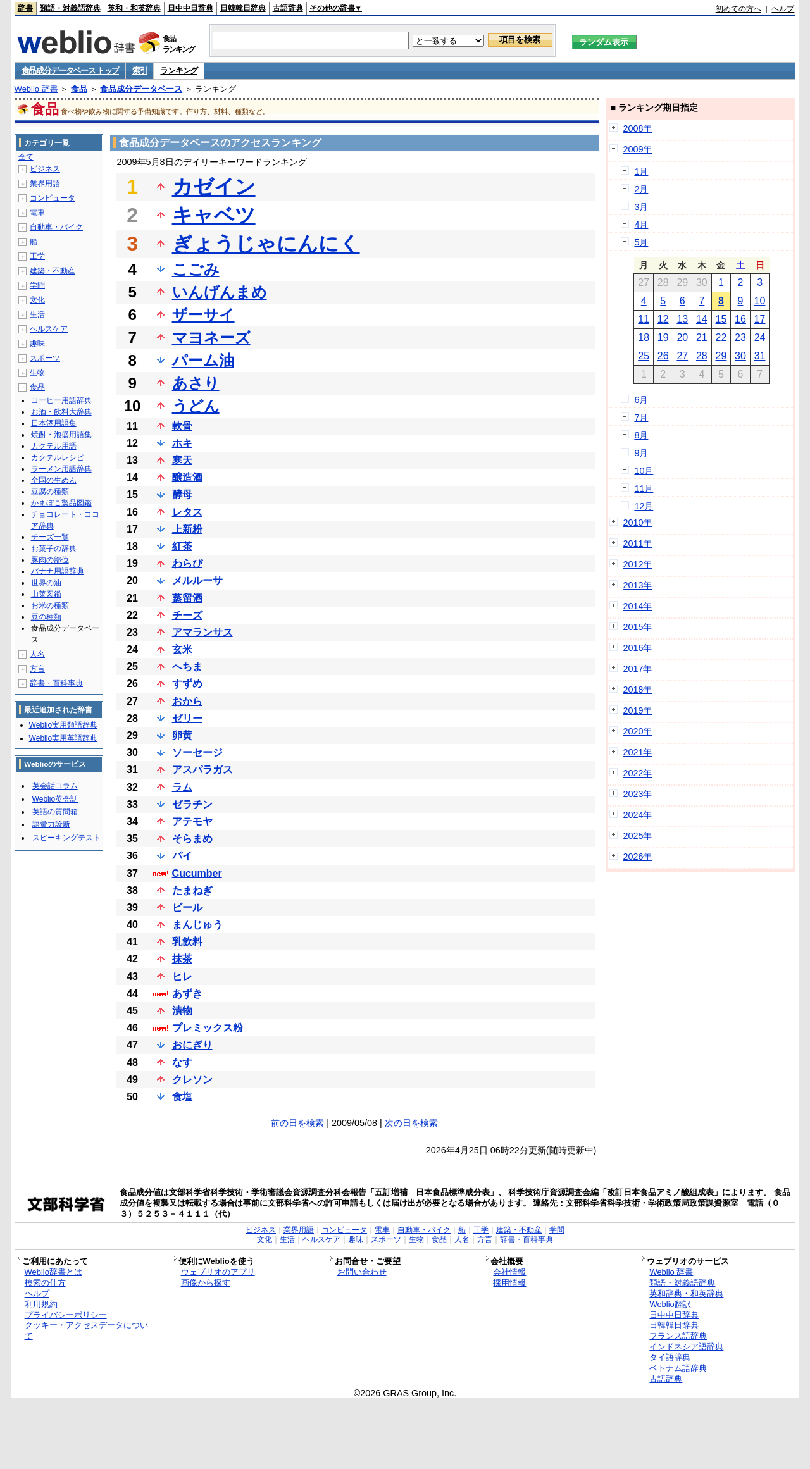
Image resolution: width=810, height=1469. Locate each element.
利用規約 (41, 1304)
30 (740, 355)
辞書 (25, 8)
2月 (641, 189)
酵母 (182, 494)
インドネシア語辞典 (686, 1346)
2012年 (637, 564)
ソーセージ (197, 752)
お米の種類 (50, 605)
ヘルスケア (49, 329)
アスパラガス (202, 769)
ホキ (182, 443)
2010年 (637, 523)
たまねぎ (192, 890)
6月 (641, 400)
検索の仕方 (45, 1282)
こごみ (196, 269)
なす (182, 1062)
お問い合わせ (362, 1272)
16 (740, 319)
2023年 (637, 794)
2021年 (637, 752)
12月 (643, 506)
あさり (196, 383)
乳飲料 (187, 941)
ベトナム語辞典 (678, 1368)
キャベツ (214, 215)
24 (760, 337)
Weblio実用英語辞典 (63, 738)
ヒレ (182, 976)
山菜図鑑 (46, 594)
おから (187, 701)
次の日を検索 (411, 1123)
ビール (187, 907)
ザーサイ (203, 314)
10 (760, 300)
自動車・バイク (56, 227)
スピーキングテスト (66, 837)
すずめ (187, 683)
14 (701, 319)
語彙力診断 (51, 824)
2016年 (637, 648)
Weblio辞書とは (53, 1272)
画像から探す (205, 1282)
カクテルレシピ (57, 457)
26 (663, 355)
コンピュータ (52, 198)
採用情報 (509, 1282)
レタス (187, 512)
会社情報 (509, 1272)
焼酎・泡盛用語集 (61, 434)
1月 (641, 171)
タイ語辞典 (669, 1357)
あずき (187, 993)
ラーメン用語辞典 (61, 468)
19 (663, 337)
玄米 (182, 649)
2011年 (637, 543)
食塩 (182, 1096)
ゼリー (187, 718)
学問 (37, 285)
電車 (37, 212)
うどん (196, 405)
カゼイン (214, 186)
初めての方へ (738, 8)
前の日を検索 (297, 1123)
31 (760, 355)
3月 (641, 207)
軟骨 (182, 426)
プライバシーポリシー (66, 1315)
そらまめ (192, 838)
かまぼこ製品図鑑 (61, 503)
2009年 (637, 149)
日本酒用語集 (54, 423)
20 (682, 337)
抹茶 (182, 958)
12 (663, 319)
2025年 (637, 836)
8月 (641, 435)
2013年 (637, 585)
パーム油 (203, 360)
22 (721, 337)
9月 (641, 453)
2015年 (637, 627)
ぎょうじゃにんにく (266, 243)
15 (721, 319)
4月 (641, 225)
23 (740, 337)
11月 (643, 488)
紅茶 (182, 546)
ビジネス (45, 168)
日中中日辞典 (190, 8)
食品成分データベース (141, 89)
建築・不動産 (52, 270)
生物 (37, 372)
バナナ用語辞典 (57, 571)
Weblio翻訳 (669, 1304)
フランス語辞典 (678, 1336)
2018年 (637, 690)
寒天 (182, 460)
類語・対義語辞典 (70, 8)
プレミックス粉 (207, 1027)
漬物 (182, 1010)
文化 (37, 299)
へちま (187, 666)
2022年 (637, 773)
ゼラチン (192, 804)
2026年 (637, 857)
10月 (643, 471)
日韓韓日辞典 (243, 8)
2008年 (637, 128)
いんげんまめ (219, 292)
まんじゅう (197, 924)
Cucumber (197, 873)
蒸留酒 (187, 598)
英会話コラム (55, 785)
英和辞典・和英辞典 (686, 1293)
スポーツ (45, 358)
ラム (182, 787)
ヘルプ (782, 8)
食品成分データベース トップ (70, 70)
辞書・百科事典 (56, 683)
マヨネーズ (211, 337)
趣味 (37, 343)
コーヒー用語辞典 (61, 400)
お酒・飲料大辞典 (61, 411)
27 (682, 355)
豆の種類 (46, 616)
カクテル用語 (54, 446)
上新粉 (187, 529)
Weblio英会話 (55, 799)
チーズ (187, 615)
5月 (641, 242)
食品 (79, 89)
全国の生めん (54, 480)
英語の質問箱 (55, 811)
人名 (37, 654)
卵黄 (182, 735)
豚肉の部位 (50, 559)
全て (26, 157)
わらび (187, 563)
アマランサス (202, 632)
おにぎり (192, 1044)
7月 (641, 417)
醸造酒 (187, 477)
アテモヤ (192, 821)
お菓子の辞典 (54, 548)
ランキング (178, 70)
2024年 (637, 815)
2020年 (637, 731)
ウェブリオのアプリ (218, 1272)
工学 (37, 256)
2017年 (637, 669)
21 (701, 337)
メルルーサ (197, 580)
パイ (182, 855)
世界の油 (46, 582)
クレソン (192, 1079)
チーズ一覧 (50, 537)
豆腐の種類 (50, 491)
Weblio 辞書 (36, 89)
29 (721, 355)
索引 (139, 70)
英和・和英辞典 (134, 8)
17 (760, 319)
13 (682, 319)
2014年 (637, 606)
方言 (37, 668)
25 (643, 355)
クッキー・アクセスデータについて (86, 1330)
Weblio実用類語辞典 (63, 725)
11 (643, 319)
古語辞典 (288, 8)
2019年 (637, 710)
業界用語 (45, 183)
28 (701, 355)
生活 (37, 314)
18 (643, 337)
